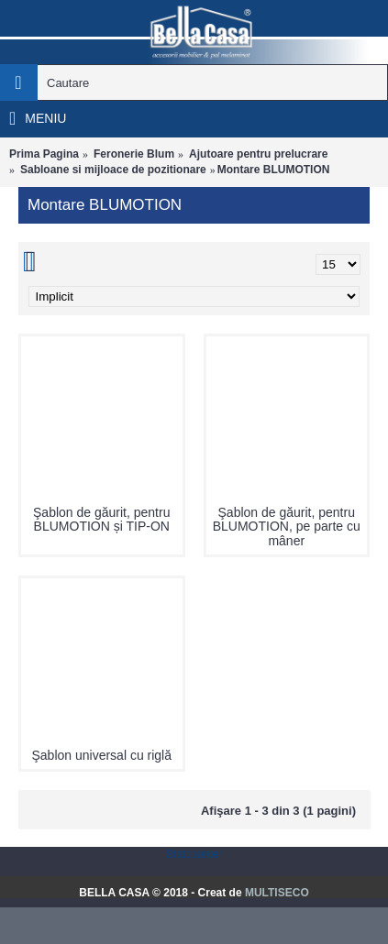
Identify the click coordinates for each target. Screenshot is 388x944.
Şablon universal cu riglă (101, 755)
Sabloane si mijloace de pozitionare (113, 169)
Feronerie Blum (134, 154)
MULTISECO (277, 892)
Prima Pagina (44, 154)
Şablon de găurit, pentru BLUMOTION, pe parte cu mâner (286, 526)
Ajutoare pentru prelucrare (258, 154)
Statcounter (194, 854)
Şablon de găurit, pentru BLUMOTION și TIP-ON (101, 519)
